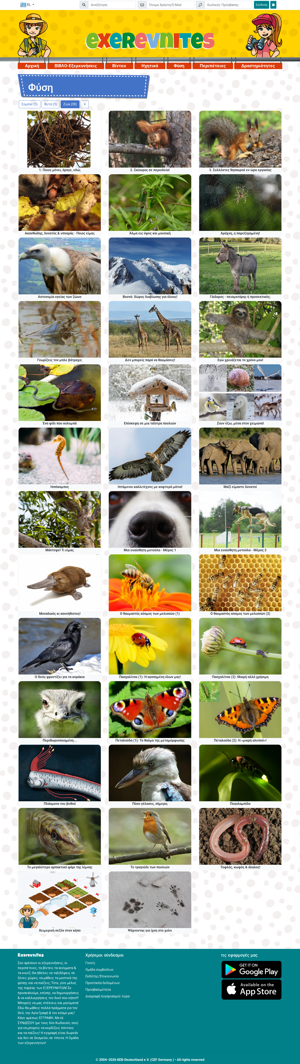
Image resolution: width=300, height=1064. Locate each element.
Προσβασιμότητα (98, 990)
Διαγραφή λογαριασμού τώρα (107, 996)
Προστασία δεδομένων (102, 983)
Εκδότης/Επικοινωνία (102, 976)
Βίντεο (119, 65)
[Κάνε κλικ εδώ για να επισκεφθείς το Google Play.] (251, 969)
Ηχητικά (149, 65)
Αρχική (32, 65)
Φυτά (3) (50, 104)
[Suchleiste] (112, 5)
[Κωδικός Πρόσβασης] (228, 5)
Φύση (179, 65)
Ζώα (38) (70, 104)
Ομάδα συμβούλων (99, 970)
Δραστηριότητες (258, 65)
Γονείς (90, 963)
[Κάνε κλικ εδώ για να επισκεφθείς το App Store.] (251, 989)
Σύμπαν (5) (29, 104)
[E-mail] (170, 5)
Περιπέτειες (213, 65)
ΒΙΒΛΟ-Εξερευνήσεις (76, 65)
